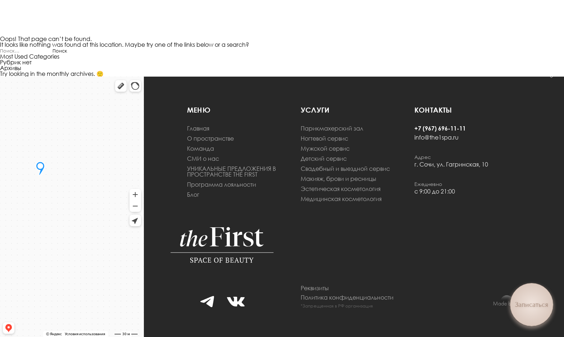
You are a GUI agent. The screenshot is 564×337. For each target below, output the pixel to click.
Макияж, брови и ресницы (338, 179)
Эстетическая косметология (341, 189)
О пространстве (210, 138)
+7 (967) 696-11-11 (440, 128)
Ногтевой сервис (324, 138)
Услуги (315, 109)
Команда (200, 148)
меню (198, 109)
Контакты (433, 109)
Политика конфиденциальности (347, 297)
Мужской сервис (325, 148)
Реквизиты (315, 288)
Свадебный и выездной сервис (345, 169)
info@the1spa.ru (436, 137)
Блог (193, 194)
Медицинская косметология (341, 199)
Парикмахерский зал (332, 128)
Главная (198, 128)
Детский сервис (324, 158)
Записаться (531, 305)
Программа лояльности (221, 184)
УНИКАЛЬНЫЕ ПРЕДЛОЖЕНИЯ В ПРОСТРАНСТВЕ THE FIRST (231, 171)
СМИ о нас (203, 158)
